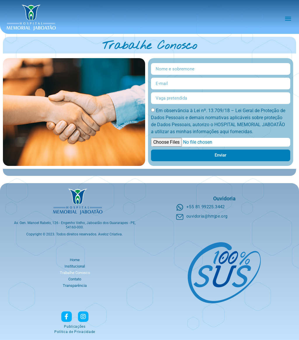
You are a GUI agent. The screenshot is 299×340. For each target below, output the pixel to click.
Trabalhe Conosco (75, 272)
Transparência (75, 285)
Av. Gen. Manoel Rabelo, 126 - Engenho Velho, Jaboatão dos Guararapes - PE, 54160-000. (74, 225)
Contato (74, 279)
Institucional (75, 266)
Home (75, 260)
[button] (288, 18)
